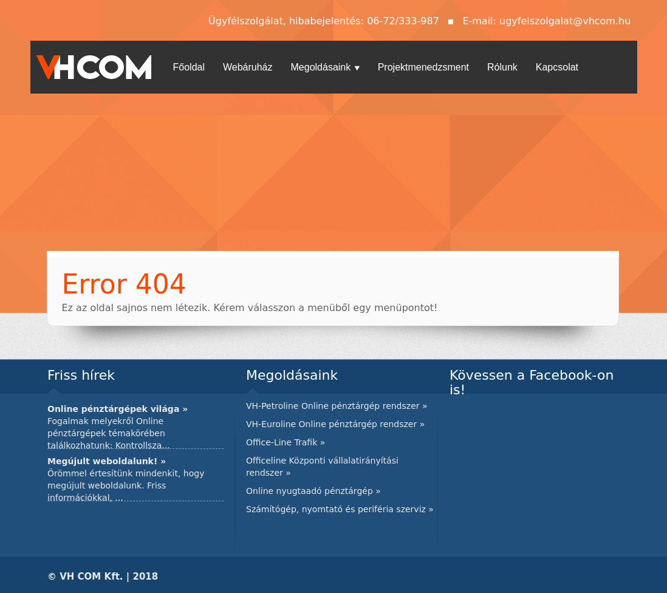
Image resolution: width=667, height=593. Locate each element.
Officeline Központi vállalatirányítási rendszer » (322, 467)
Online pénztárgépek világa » (117, 409)
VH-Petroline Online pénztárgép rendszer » (337, 406)
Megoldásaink (325, 67)
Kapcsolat (557, 67)
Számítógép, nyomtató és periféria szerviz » (340, 509)
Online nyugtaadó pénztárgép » (313, 491)
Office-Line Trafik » (285, 442)
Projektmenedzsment (423, 67)
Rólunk (502, 67)
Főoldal (189, 67)
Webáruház (248, 67)
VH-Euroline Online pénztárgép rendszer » (335, 424)
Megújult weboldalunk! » (106, 461)
